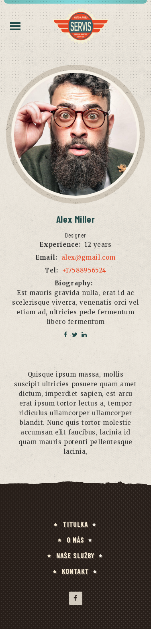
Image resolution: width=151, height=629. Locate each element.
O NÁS (75, 539)
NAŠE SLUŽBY (75, 555)
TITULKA (75, 524)
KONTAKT (75, 571)
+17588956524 (84, 270)
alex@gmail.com (88, 257)
